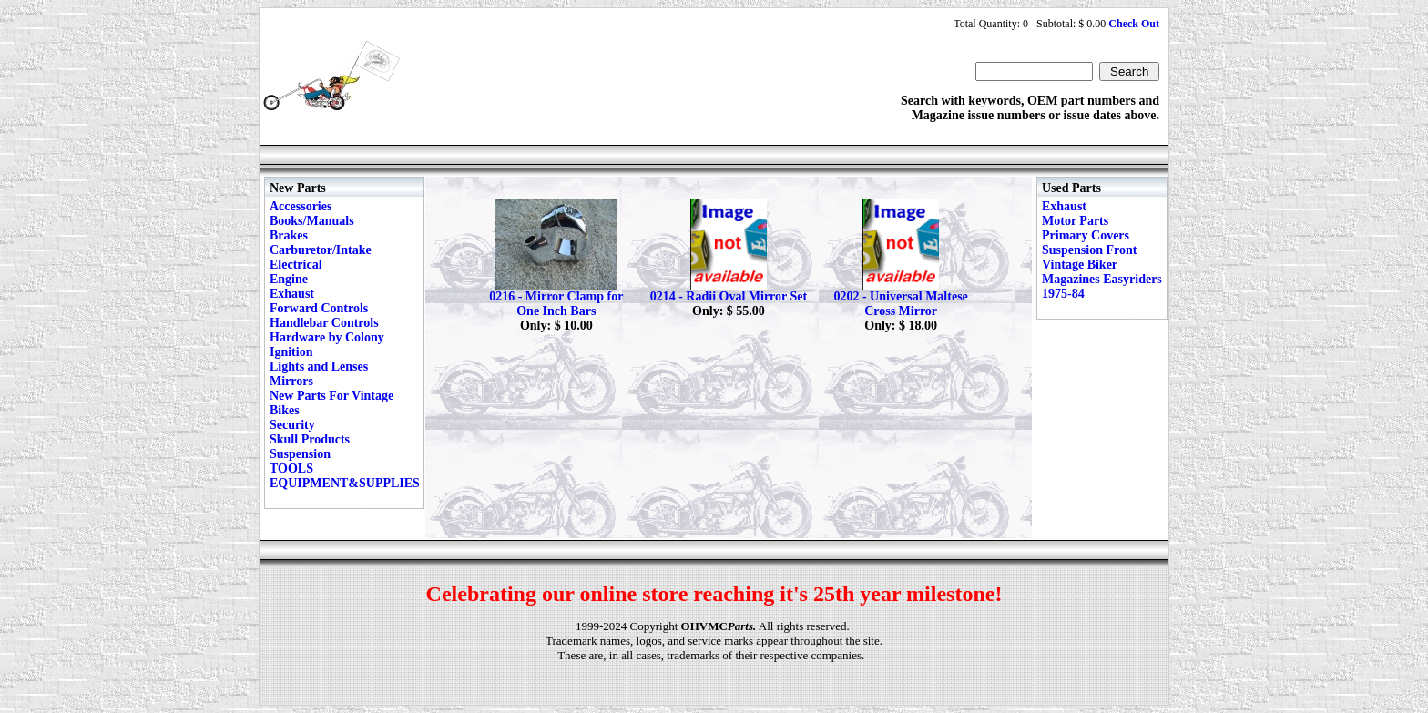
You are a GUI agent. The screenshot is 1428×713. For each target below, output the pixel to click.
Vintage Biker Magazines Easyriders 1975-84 (1102, 279)
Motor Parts (1075, 221)
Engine (289, 279)
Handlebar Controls (324, 323)
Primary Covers (1085, 235)
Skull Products (310, 439)
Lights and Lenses (319, 366)
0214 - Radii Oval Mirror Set (729, 296)
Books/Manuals (312, 221)
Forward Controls (319, 308)
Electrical (296, 264)
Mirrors (291, 381)
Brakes (289, 235)
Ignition (291, 352)
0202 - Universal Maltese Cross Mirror (900, 304)
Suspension (300, 454)
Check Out (1133, 23)
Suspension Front (1089, 250)
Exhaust (292, 293)
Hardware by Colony (327, 337)
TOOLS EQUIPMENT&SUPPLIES (345, 476)
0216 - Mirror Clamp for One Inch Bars (556, 304)
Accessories (301, 206)
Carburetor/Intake (321, 250)
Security (292, 425)
